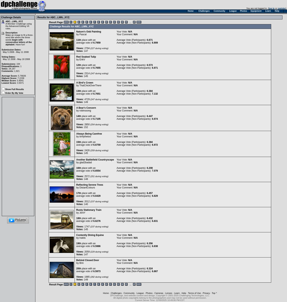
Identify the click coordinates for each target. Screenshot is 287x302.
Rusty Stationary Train (88, 210)
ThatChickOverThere (90, 85)
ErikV (82, 59)
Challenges (116, 293)
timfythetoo (85, 136)
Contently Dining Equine (90, 235)
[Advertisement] (18, 156)
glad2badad (85, 162)
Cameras (158, 293)
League (140, 293)
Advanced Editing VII (19, 26)
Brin (81, 263)
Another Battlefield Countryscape (95, 159)
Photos (149, 293)
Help (184, 293)
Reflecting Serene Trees (89, 184)
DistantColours (87, 187)
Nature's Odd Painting (88, 31)
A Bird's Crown (84, 82)
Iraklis (82, 237)
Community (129, 293)
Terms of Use (194, 293)
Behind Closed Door (87, 260)
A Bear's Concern (86, 107)
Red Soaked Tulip (86, 56)
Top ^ (214, 293)
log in (272, 8)
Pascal (82, 34)
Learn (177, 293)
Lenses (168, 293)
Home (106, 293)
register (282, 8)
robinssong (85, 110)
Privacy (206, 293)
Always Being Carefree (89, 133)
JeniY (82, 212)
